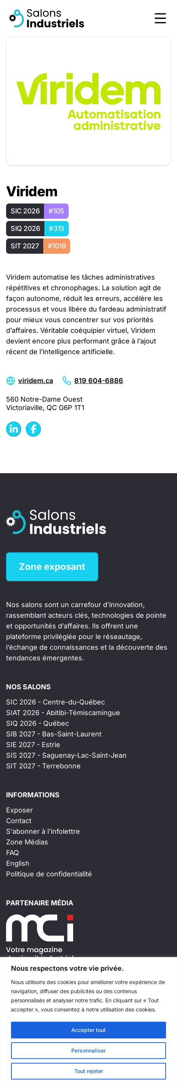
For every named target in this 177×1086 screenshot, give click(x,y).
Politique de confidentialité (49, 874)
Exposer (19, 810)
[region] (88, 1021)
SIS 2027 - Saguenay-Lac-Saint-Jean (66, 755)
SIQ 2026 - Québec (37, 723)
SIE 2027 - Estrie (33, 745)
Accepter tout (88, 1030)
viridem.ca (35, 381)
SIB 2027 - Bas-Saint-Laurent (54, 734)
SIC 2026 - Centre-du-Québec (55, 702)
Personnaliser (88, 1050)
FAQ (12, 853)
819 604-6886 (98, 381)
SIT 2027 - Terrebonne (43, 766)
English (18, 863)
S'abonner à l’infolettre (43, 831)
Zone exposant (52, 566)
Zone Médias (27, 842)
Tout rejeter (88, 1071)
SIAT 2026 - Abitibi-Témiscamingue (63, 713)
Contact (18, 821)
